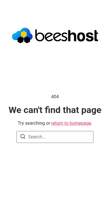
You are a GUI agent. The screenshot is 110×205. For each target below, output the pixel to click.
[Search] (22, 137)
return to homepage (71, 123)
